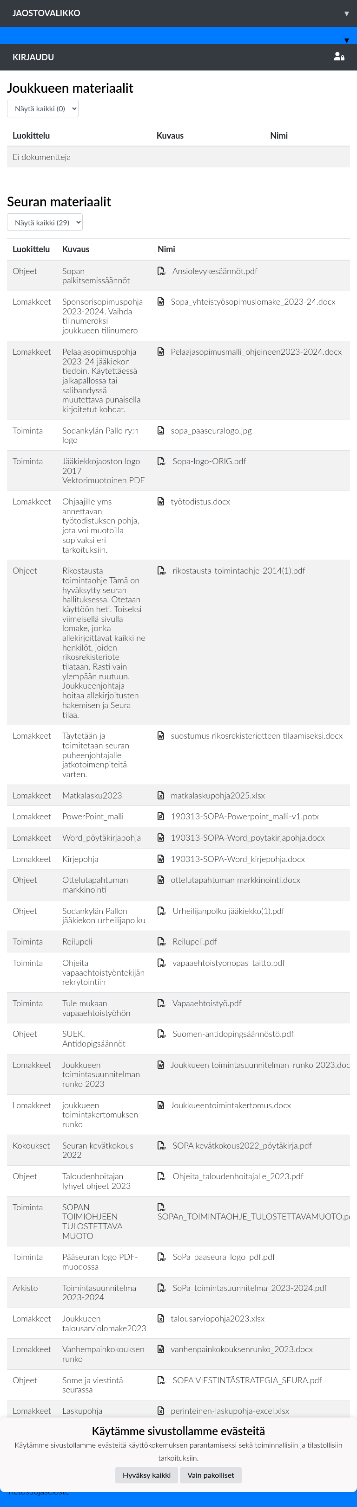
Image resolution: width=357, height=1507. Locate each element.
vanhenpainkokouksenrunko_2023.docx (235, 1349)
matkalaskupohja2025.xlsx (211, 795)
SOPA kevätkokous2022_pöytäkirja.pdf (235, 1145)
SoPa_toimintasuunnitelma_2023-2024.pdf (242, 1288)
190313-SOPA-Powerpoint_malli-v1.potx (238, 816)
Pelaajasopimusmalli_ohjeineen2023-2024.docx (250, 351)
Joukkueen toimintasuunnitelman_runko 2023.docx (256, 1065)
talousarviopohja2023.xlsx (211, 1318)
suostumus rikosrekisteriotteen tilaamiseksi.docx (250, 735)
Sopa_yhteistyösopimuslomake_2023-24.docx (247, 301)
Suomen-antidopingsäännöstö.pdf (226, 1033)
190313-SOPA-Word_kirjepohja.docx (231, 859)
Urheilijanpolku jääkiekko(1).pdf (221, 911)
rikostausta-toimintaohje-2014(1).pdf (231, 570)
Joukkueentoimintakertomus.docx (224, 1105)
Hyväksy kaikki (147, 1474)
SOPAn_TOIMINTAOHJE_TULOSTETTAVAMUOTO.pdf (257, 1212)
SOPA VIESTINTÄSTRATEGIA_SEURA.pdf (240, 1380)
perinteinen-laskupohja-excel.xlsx (223, 1410)
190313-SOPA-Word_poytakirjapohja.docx (241, 837)
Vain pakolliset (210, 1474)
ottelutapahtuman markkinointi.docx (229, 880)
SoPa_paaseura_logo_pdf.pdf (216, 1257)
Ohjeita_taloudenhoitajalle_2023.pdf (231, 1176)
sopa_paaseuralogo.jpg (205, 430)
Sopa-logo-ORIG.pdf (202, 461)
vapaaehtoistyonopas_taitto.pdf (221, 963)
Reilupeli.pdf (187, 941)
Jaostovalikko (185, 13)
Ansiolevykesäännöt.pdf (208, 271)
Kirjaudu (178, 57)
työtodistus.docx (194, 501)
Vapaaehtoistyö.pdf (200, 1003)
